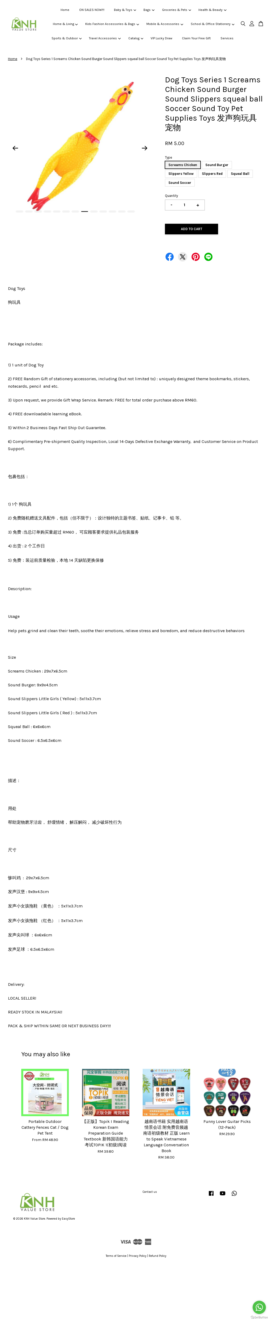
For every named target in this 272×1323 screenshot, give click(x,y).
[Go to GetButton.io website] (259, 1317)
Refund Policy (157, 1256)
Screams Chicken (182, 165)
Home (65, 10)
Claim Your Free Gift (196, 38)
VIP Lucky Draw (161, 38)
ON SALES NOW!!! (91, 10)
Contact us (150, 1192)
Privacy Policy (137, 1256)
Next (144, 148)
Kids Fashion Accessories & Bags (112, 24)
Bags (148, 10)
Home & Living (65, 24)
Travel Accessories (105, 38)
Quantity (171, 196)
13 (131, 211)
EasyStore (68, 1218)
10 (103, 211)
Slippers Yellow (181, 174)
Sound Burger (216, 165)
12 (121, 211)
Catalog (135, 38)
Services (226, 38)
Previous (15, 148)
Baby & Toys (125, 10)
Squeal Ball (240, 174)
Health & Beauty (212, 10)
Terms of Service (116, 1256)
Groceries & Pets (176, 10)
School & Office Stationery (212, 24)
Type (168, 157)
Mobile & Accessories (164, 24)
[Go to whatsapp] (259, 1307)
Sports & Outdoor (67, 38)
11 (112, 211)
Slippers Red (212, 174)
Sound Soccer (179, 183)
